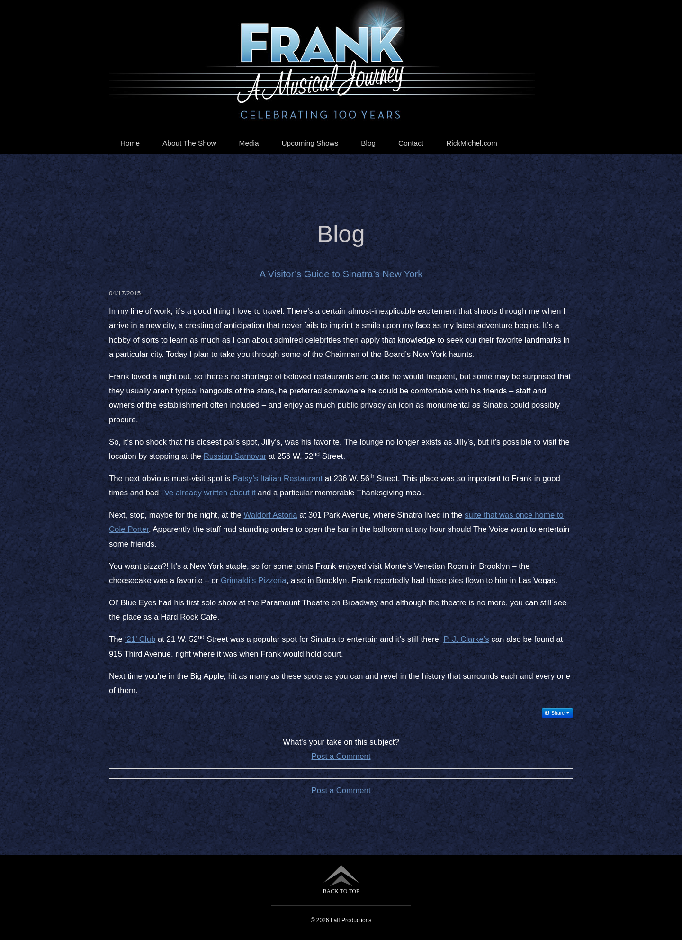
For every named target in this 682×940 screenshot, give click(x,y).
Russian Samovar (235, 456)
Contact (410, 143)
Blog (368, 143)
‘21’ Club (140, 639)
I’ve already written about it (208, 492)
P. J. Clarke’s (466, 639)
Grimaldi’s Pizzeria (254, 580)
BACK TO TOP (341, 879)
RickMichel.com (471, 143)
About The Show (189, 143)
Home (130, 143)
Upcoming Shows (310, 143)
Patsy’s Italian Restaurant (278, 478)
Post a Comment (341, 756)
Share (557, 713)
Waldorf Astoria (270, 515)
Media (249, 143)
